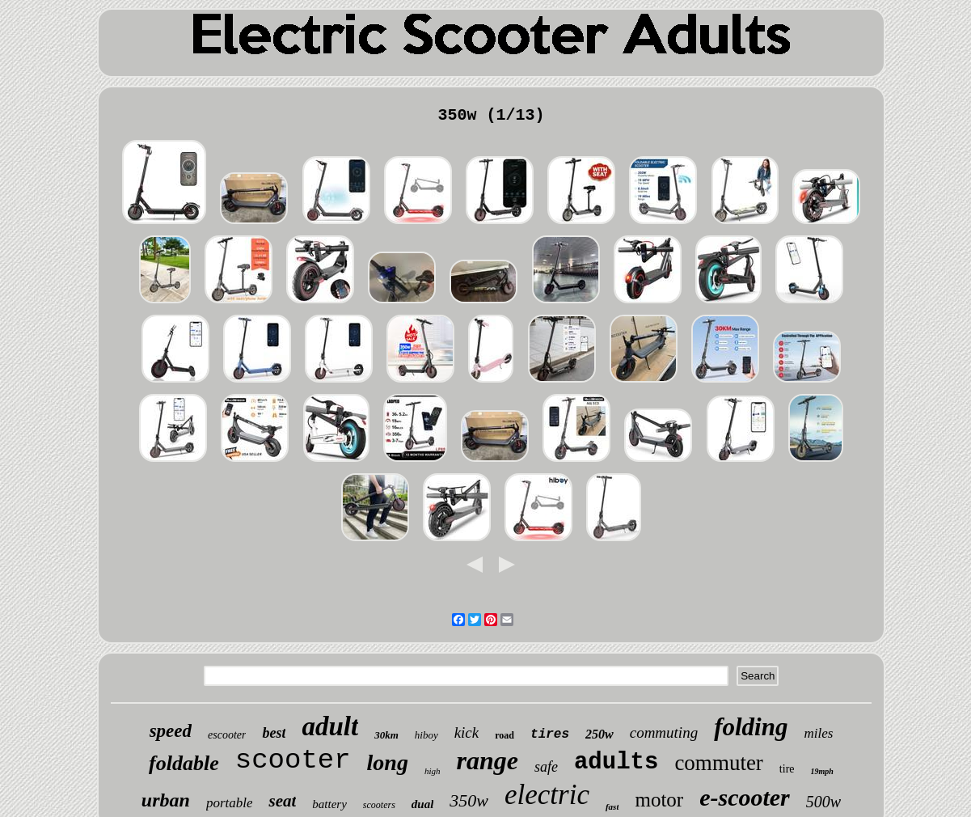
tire (787, 769)
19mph (822, 771)
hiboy (426, 735)
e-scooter (744, 797)
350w (469, 800)
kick (466, 732)
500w (823, 802)
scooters (379, 805)
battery (329, 804)
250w (599, 734)
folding (750, 727)
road (504, 735)
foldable (184, 763)
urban (165, 800)
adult (330, 726)
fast (612, 806)
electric (546, 795)
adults (616, 762)
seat (282, 801)
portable (229, 803)
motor (659, 800)
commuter (718, 763)
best (273, 733)
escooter (227, 735)
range (487, 760)
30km (386, 735)
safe (546, 767)
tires (549, 734)
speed (171, 731)
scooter (293, 760)
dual (423, 804)
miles (818, 733)
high (432, 771)
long (387, 762)
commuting (664, 732)
